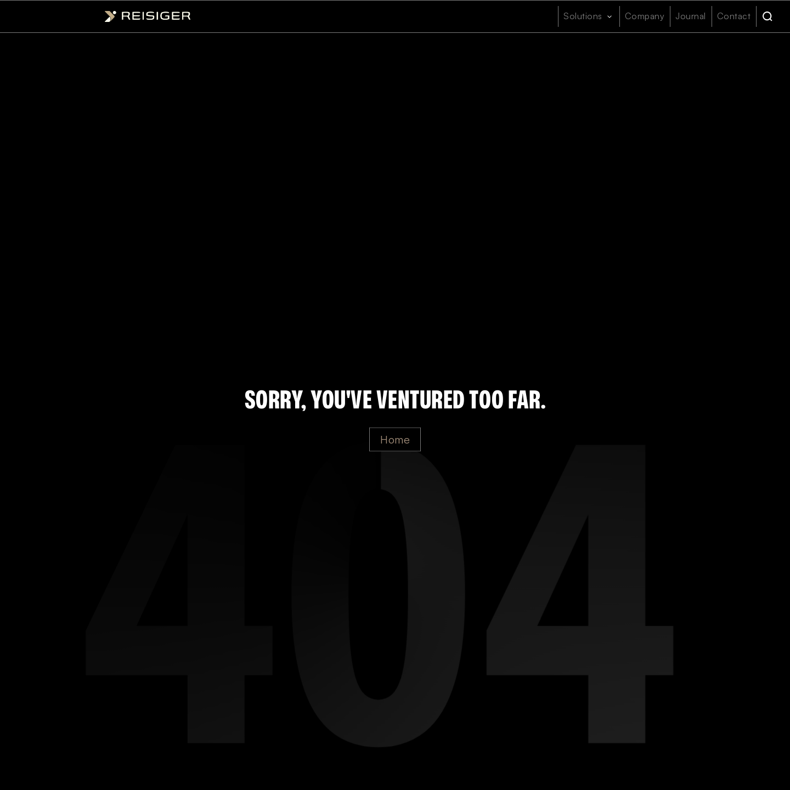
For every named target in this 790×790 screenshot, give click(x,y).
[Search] (767, 16)
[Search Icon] (767, 16)
